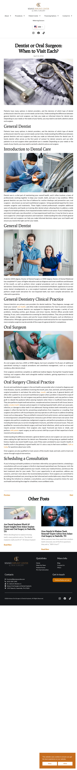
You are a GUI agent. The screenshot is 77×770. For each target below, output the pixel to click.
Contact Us (67, 16)
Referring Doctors (38, 20)
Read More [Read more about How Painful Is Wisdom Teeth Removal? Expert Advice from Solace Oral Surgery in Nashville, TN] (45, 549)
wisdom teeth (14, 405)
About (8, 16)
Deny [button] (49, 763)
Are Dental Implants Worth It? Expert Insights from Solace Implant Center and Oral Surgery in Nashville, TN (19, 528)
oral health (21, 307)
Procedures (20, 16)
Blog (58, 563)
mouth (43, 392)
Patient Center (35, 16)
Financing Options (51, 16)
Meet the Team (41, 565)
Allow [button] (65, 763)
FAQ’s (59, 567)
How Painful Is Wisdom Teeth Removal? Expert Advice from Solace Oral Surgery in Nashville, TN (56, 533)
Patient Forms (40, 567)
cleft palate (14, 430)
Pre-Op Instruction (42, 570)
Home (38, 563)
